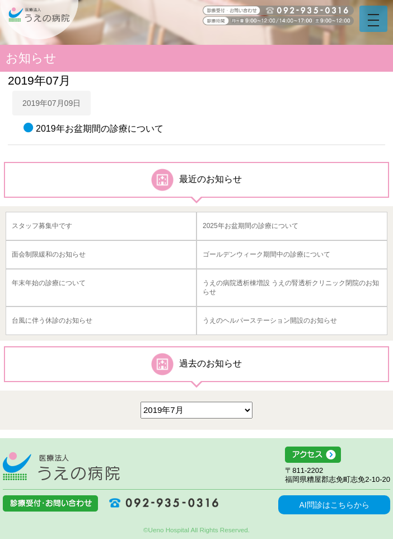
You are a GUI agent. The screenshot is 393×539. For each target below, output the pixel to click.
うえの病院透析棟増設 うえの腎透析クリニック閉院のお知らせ (291, 287)
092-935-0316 (159, 502)
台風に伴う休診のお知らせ (52, 320)
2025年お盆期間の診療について (250, 226)
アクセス (337, 455)
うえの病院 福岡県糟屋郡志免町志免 (39, 19)
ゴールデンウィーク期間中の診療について (266, 254)
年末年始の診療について (49, 283)
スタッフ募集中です (42, 226)
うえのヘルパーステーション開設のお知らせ (270, 320)
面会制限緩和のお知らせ (49, 254)
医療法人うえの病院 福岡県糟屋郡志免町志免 (61, 466)
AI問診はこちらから (334, 504)
